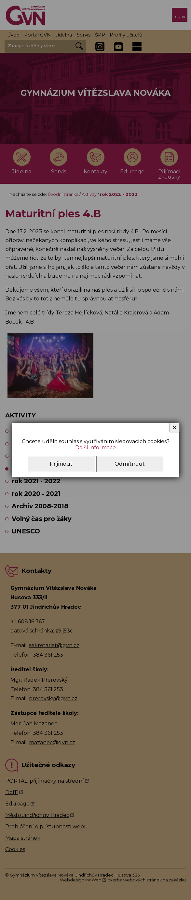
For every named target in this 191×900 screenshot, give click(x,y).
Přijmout (61, 464)
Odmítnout (130, 464)
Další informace (95, 447)
